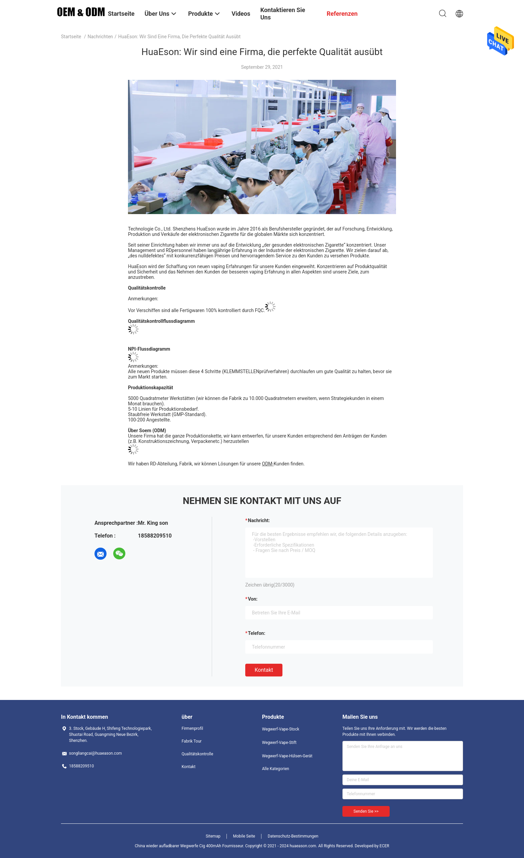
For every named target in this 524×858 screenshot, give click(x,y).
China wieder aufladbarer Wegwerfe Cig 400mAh (178, 846)
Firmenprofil (192, 728)
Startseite (71, 36)
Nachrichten (100, 36)
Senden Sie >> (366, 811)
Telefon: (256, 633)
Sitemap (213, 836)
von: (253, 599)
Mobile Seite (244, 836)
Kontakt (264, 670)
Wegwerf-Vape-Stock (280, 729)
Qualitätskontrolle (197, 754)
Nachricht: (259, 520)
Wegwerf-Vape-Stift (279, 742)
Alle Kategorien (275, 768)
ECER (384, 846)
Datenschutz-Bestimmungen (293, 836)
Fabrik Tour (192, 741)
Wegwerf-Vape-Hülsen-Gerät (287, 756)
